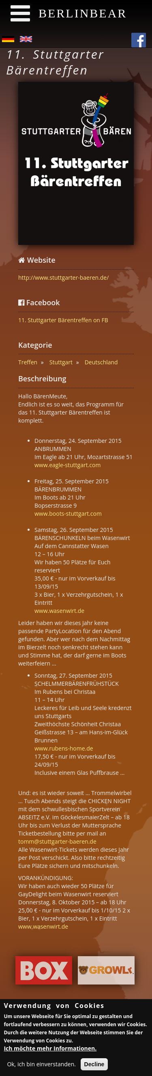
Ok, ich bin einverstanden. (41, 1066)
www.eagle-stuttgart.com (67, 465)
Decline (94, 1066)
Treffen (27, 362)
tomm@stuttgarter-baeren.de (57, 841)
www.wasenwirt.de (59, 611)
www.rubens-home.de (63, 748)
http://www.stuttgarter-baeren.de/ (63, 277)
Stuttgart (61, 362)
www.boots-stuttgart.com (68, 513)
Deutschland (101, 362)
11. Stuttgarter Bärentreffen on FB (63, 320)
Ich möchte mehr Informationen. (50, 1050)
